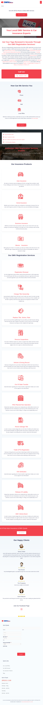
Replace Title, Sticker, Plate (21, 317)
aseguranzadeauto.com (27, 701)
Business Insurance (21, 223)
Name (4, 629)
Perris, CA (27, 64)
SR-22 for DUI (27, 61)
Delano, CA (37, 63)
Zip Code (5, 636)
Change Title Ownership (21, 294)
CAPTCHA (5, 646)
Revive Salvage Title (21, 426)
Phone (21, 95)
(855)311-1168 (6, 680)
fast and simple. (35, 118)
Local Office (21, 113)
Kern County (30, 49)
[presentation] (12, 649)
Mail (21, 104)
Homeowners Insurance (35, 50)
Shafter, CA (25, 63)
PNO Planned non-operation (21, 405)
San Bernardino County (9, 50)
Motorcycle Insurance (15, 52)
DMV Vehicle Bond (21, 514)
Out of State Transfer (21, 384)
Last (23, 629)
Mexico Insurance (21, 245)
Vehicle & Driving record (21, 362)
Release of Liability (21, 492)
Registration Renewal (21, 272)
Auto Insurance (6, 52)
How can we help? (7, 642)
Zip (3, 640)
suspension (12, 60)
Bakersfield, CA (31, 63)
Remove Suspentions (21, 339)
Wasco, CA (16, 64)
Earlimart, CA (22, 64)
